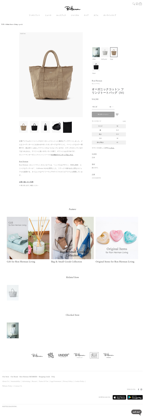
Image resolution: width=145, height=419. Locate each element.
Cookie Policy (79, 381)
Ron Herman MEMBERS (28, 377)
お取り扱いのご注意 (26, 182)
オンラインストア (109, 15)
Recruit (34, 381)
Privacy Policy (68, 381)
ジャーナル (75, 15)
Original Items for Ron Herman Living (115, 262)
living (16, 24)
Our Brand (14, 377)
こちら (111, 148)
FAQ (53, 377)
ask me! (136, 413)
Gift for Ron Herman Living (21, 262)
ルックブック (61, 15)
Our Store (5, 377)
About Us (5, 381)
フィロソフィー (34, 15)
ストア (86, 15)
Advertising (26, 381)
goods (21, 24)
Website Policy (7, 386)
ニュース (48, 15)
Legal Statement (55, 381)
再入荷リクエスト (103, 114)
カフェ (96, 15)
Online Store (9, 24)
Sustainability (15, 381)
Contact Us (18, 386)
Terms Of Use (43, 381)
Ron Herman (23, 162)
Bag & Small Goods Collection (66, 262)
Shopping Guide (44, 377)
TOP (2, 24)
